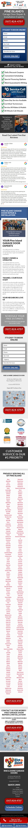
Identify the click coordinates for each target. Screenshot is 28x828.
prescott (20, 561)
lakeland (8, 670)
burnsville (8, 520)
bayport (8, 499)
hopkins (8, 640)
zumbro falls (20, 690)
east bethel (8, 579)
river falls (20, 575)
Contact (18, 796)
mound (20, 515)
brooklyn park (8, 517)
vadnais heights (20, 649)
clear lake (8, 543)
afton (8, 479)
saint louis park (20, 599)
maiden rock (8, 692)
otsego (20, 550)
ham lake (8, 624)
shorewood (20, 620)
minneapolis (20, 502)
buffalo (8, 518)
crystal (8, 558)
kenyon (8, 659)
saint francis (20, 597)
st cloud (20, 634)
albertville (8, 481)
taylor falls (20, 647)
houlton (8, 642)
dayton (8, 563)
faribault (8, 599)
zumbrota (20, 692)
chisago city (8, 536)
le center (8, 674)
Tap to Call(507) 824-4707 (12, 820)
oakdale (20, 542)
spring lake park (20, 629)
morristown (20, 513)
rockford (20, 583)
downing (8, 574)
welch (20, 670)
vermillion (20, 650)
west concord (20, 672)
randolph (20, 568)
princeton (20, 563)
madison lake (8, 688)
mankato (8, 693)
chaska (8, 534)
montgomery (20, 508)
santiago (20, 606)
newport (20, 529)
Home (17, 787)
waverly (20, 665)
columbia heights (8, 552)
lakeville (8, 672)
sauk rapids (20, 609)
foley (8, 602)
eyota (8, 595)
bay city (8, 497)
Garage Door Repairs (17, 791)
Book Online (11, 56)
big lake (8, 506)
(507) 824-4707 (14, 22)
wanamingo (20, 658)
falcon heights (8, 597)
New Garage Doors (18, 789)
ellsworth (8, 588)
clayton (8, 542)
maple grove (20, 481)
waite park (20, 656)
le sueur (8, 675)
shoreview (20, 618)
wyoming (20, 686)
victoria (20, 652)
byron (8, 522)
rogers (20, 584)
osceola (20, 547)
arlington (8, 493)
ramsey (20, 567)
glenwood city (8, 615)
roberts (20, 579)
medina (20, 495)
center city (8, 529)
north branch (20, 531)
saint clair (20, 595)
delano (8, 567)
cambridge (8, 524)
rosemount (20, 586)
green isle (8, 620)
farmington (8, 600)
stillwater (20, 643)
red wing (20, 570)
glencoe (8, 613)
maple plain (20, 484)
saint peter (20, 604)
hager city (8, 622)
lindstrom (8, 679)
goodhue (8, 618)
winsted (20, 681)
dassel (8, 561)
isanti (8, 650)
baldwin (8, 495)
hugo (8, 647)
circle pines (8, 538)
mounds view (20, 517)
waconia (20, 654)
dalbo (8, 559)
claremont (8, 540)
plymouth (20, 559)
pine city (20, 554)
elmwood (8, 590)
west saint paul (20, 674)
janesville (8, 652)
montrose (20, 511)
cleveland (8, 547)
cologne (8, 550)
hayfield (8, 636)
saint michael (20, 600)
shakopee (20, 617)
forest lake (8, 604)
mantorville (20, 479)
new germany (20, 522)
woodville (20, 684)
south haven (20, 625)
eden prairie (8, 581)
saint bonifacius (20, 592)
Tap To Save (21, 825)
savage (20, 611)
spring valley (20, 633)
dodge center (8, 570)
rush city (20, 590)
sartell (20, 608)
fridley (8, 608)
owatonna (20, 552)
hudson (8, 645)
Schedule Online (14, 808)
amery (8, 483)
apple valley (8, 490)
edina (8, 583)
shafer (20, 615)
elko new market (8, 586)
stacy (20, 638)
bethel (8, 504)
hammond (8, 627)
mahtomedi (8, 690)
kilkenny (8, 661)
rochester (20, 581)
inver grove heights (8, 649)
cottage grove (8, 556)
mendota (20, 497)
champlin (8, 531)
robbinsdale (20, 577)
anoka (8, 488)
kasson (8, 658)
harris (8, 633)
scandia (20, 613)
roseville (20, 588)
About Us (17, 794)
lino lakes (8, 681)
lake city (8, 667)
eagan (8, 577)
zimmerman (20, 688)
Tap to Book (7, 825)
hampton (8, 629)
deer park (8, 565)
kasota (8, 656)
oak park (20, 540)
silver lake (20, 622)
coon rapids (8, 554)
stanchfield (20, 640)
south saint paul (20, 627)
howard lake (8, 643)
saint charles (20, 593)
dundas (8, 575)
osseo (20, 549)
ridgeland (20, 574)
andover (8, 484)
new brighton (20, 520)
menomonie (20, 499)
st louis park (20, 636)
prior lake (20, 565)
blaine (8, 508)
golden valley (8, 617)
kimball (8, 663)
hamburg (8, 625)
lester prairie (8, 677)
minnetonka (20, 504)
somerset (20, 624)
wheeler (20, 675)
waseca (20, 659)
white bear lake (20, 677)
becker (8, 500)
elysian (8, 592)
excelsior (8, 593)
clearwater (8, 545)
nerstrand (20, 518)
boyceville (8, 511)
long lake (8, 683)
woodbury (20, 683)
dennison (8, 568)
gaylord (8, 611)
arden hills (8, 491)
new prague (20, 525)
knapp (8, 665)
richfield (20, 572)
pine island (20, 556)
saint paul (20, 602)
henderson (8, 638)
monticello (20, 509)
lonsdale (8, 684)
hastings (8, 634)
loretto (8, 686)
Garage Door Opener (17, 793)
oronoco (20, 545)
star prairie (20, 642)
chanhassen (8, 533)
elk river (8, 584)
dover (8, 572)
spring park (20, 631)
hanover (8, 631)
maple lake (20, 483)
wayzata (20, 667)
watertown (20, 661)
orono (20, 543)
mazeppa (20, 491)
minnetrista (20, 506)
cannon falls (8, 525)
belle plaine (8, 502)
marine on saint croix (20, 488)
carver (8, 527)
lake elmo (8, 668)
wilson (20, 679)
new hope (20, 524)
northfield (20, 534)
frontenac (8, 609)
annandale (8, 486)
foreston (8, 606)
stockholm (20, 645)
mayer (20, 490)
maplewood (20, 486)
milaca (20, 500)
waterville (20, 663)
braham (8, 513)
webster (20, 668)
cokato (8, 549)
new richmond (20, 527)
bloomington (8, 509)
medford (20, 493)
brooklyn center (8, 515)
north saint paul (20, 533)
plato (20, 558)
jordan (8, 654)
